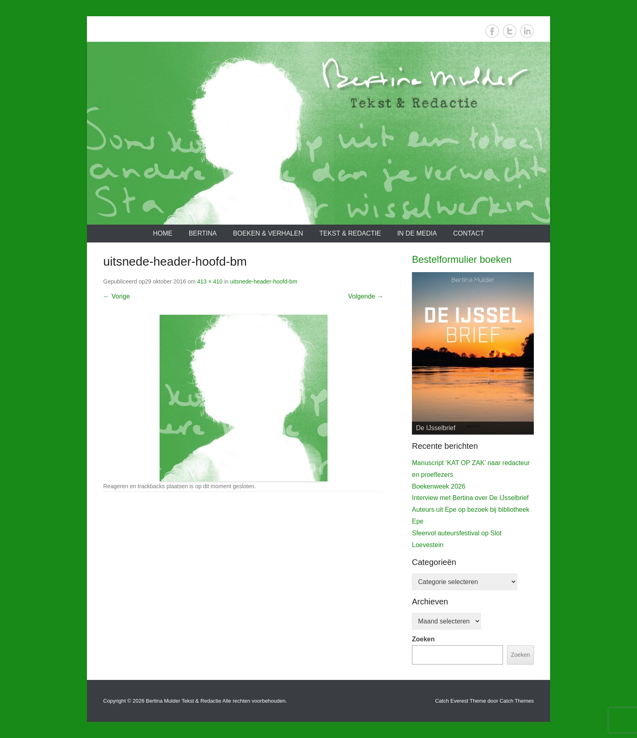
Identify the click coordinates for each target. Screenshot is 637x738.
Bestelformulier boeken (461, 259)
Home (162, 233)
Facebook (492, 31)
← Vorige (116, 296)
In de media (417, 233)
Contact (468, 233)
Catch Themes (517, 701)
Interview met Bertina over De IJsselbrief (470, 497)
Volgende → (366, 296)
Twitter (509, 31)
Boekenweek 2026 (439, 486)
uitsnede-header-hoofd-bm (263, 281)
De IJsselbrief (435, 427)
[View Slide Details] (473, 353)
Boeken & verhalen (268, 233)
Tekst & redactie (350, 233)
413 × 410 (210, 281)
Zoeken (423, 639)
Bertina (202, 233)
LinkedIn (527, 31)
